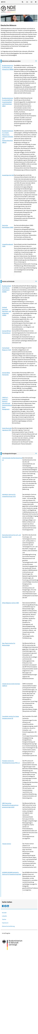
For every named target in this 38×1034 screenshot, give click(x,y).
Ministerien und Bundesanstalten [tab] (11, 61)
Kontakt (4, 913)
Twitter (4, 919)
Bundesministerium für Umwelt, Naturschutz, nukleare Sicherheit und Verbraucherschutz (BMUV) (7, 136)
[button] (3, 2)
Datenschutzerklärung (8, 926)
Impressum (5, 923)
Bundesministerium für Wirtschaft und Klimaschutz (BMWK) (8, 67)
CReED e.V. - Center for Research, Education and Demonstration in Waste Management (7, 403)
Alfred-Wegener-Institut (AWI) (10, 603)
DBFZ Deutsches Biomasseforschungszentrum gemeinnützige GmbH (10, 805)
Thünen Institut (6, 844)
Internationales (6, 458)
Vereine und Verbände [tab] (8, 281)
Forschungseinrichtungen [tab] (9, 453)
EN (27, 2)
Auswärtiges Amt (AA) (8, 175)
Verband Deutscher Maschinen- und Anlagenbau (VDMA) (6, 311)
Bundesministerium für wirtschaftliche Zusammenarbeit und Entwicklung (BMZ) (7, 102)
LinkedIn (4, 916)
